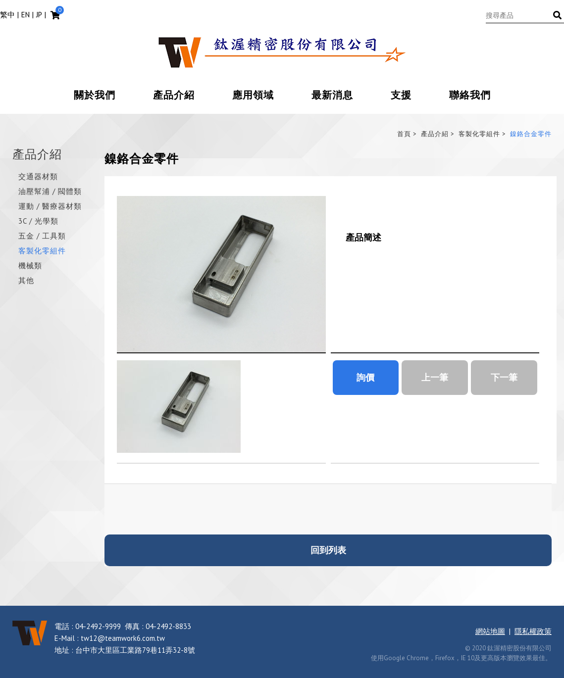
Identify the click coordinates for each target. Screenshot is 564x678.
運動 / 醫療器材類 (50, 206)
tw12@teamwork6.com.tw (123, 638)
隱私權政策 (533, 631)
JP (39, 14)
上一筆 (434, 377)
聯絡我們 (470, 95)
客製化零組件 (42, 251)
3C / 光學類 (38, 221)
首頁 (404, 134)
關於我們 (94, 95)
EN (25, 14)
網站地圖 (490, 631)
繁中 (7, 14)
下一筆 (504, 377)
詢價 (365, 377)
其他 (26, 281)
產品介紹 (174, 95)
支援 (401, 95)
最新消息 (332, 95)
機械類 (30, 266)
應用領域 (253, 95)
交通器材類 (38, 177)
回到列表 (328, 550)
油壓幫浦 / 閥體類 (50, 192)
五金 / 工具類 (42, 236)
